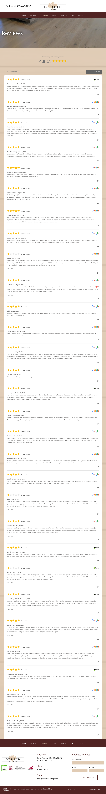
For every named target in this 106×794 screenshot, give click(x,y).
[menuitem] (24, 15)
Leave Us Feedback (94, 71)
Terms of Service (94, 790)
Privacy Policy (72, 790)
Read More (10, 268)
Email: (74, 767)
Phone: (91, 767)
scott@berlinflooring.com (47, 778)
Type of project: (78, 759)
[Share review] (98, 95)
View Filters (13, 72)
